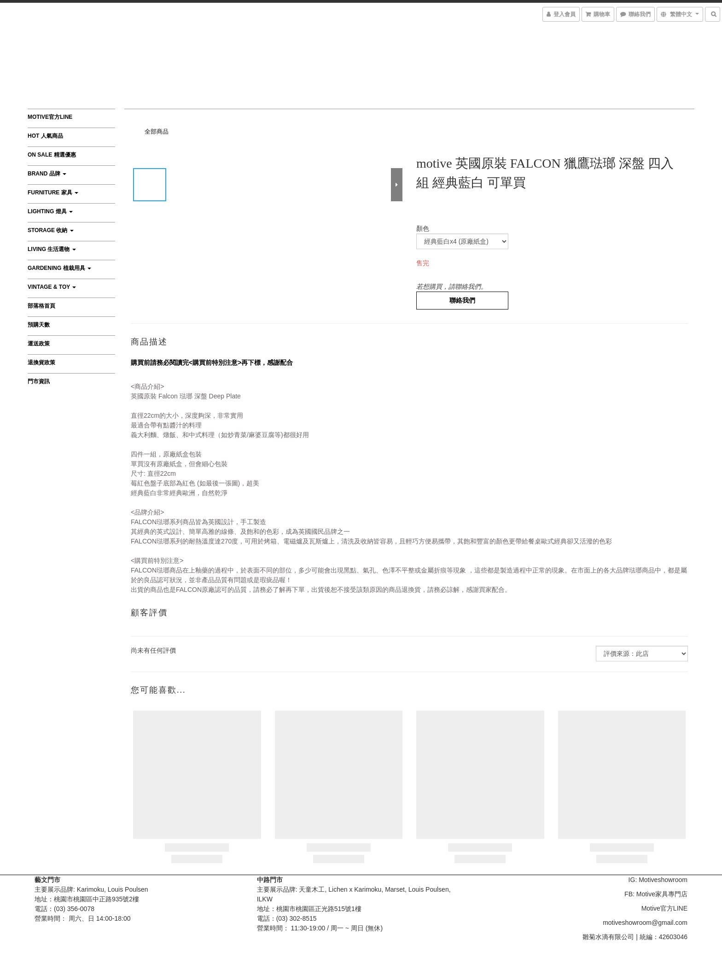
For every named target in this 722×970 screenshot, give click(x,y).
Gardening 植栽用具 (59, 268)
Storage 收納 (51, 230)
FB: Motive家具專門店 (655, 894)
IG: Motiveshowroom (658, 879)
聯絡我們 (462, 300)
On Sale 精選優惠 (52, 155)
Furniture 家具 (53, 192)
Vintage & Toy (52, 287)
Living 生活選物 (52, 249)
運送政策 (39, 343)
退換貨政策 (41, 362)
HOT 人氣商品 (45, 136)
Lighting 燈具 (50, 211)
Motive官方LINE (50, 117)
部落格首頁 (41, 306)
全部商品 (157, 131)
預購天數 (39, 324)
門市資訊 (39, 381)
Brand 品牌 (47, 173)
